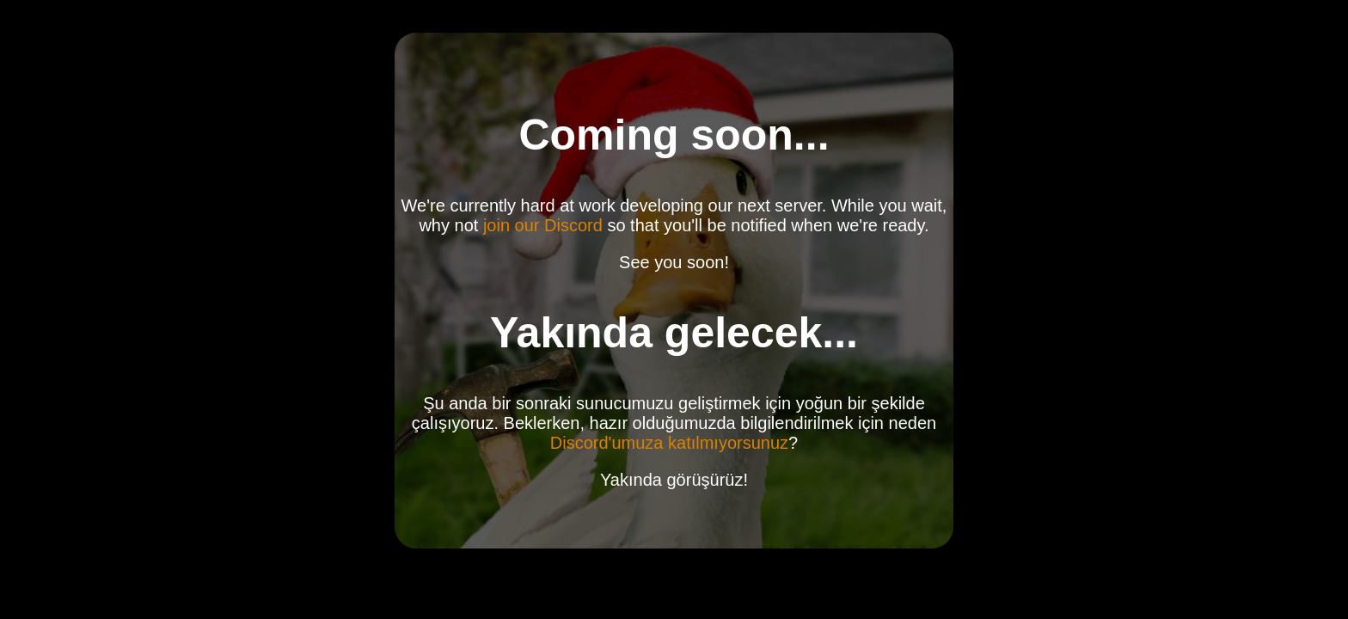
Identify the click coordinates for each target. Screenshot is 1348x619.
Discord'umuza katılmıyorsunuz (669, 442)
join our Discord (543, 225)
